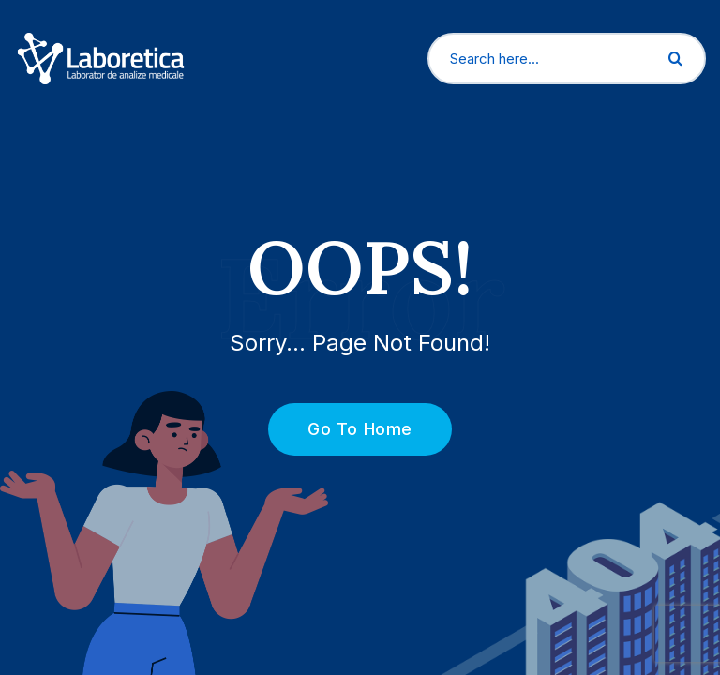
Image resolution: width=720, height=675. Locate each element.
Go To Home (349, 429)
